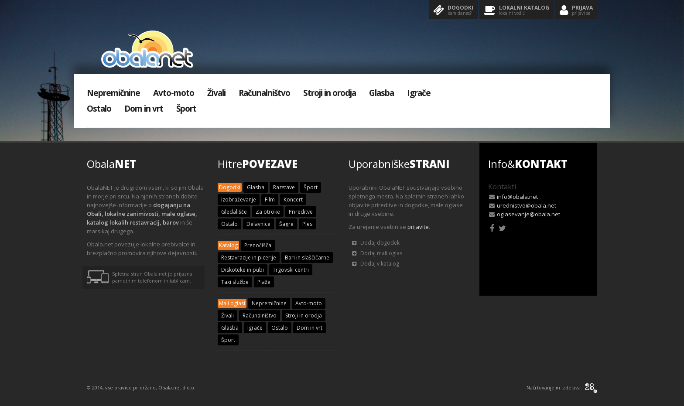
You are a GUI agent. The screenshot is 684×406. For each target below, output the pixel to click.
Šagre (286, 224)
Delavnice (258, 224)
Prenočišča (257, 245)
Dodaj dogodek (376, 242)
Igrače (419, 93)
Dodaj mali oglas (377, 253)
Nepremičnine (113, 93)
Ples (307, 224)
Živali (216, 93)
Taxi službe (235, 282)
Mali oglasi (232, 303)
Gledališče (234, 211)
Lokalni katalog (516, 10)
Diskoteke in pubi (242, 269)
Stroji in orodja (329, 93)
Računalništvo (264, 93)
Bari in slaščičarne (307, 257)
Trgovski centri (291, 269)
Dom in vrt (143, 108)
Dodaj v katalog (375, 263)
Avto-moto (173, 93)
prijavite (418, 227)
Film (270, 199)
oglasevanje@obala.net (528, 214)
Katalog (228, 245)
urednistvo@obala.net (526, 205)
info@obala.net (517, 197)
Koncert (293, 199)
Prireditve (301, 211)
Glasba (381, 93)
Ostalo (99, 108)
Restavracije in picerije (248, 257)
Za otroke (268, 211)
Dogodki (453, 10)
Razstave (284, 187)
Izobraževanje (238, 199)
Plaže (263, 282)
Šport (186, 108)
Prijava (576, 10)
